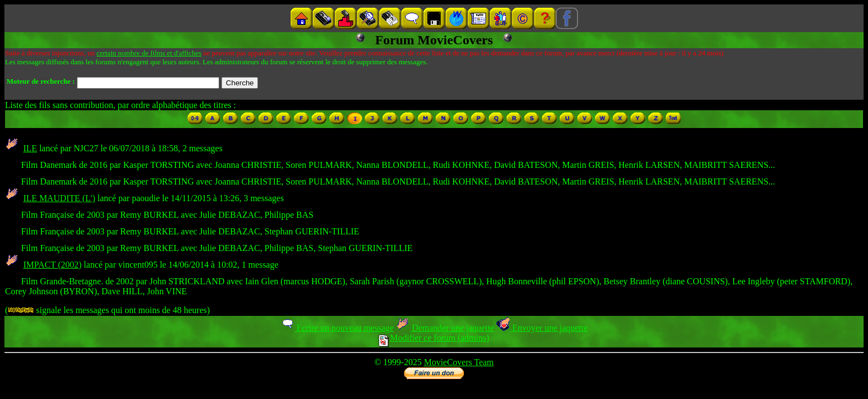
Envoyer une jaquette (541, 327)
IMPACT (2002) (52, 264)
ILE (30, 148)
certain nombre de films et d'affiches (148, 53)
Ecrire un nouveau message (337, 327)
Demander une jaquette (445, 327)
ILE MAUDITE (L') (59, 198)
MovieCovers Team (459, 362)
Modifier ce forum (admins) (434, 337)
